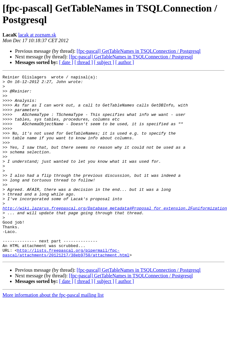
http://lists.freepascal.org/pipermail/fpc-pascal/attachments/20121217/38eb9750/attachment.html (66, 288)
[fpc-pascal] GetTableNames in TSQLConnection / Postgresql (138, 51)
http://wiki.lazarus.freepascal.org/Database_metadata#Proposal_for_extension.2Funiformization (115, 235)
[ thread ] (83, 62)
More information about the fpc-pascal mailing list (53, 331)
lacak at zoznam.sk (37, 34)
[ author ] (124, 62)
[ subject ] (104, 62)
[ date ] (66, 62)
